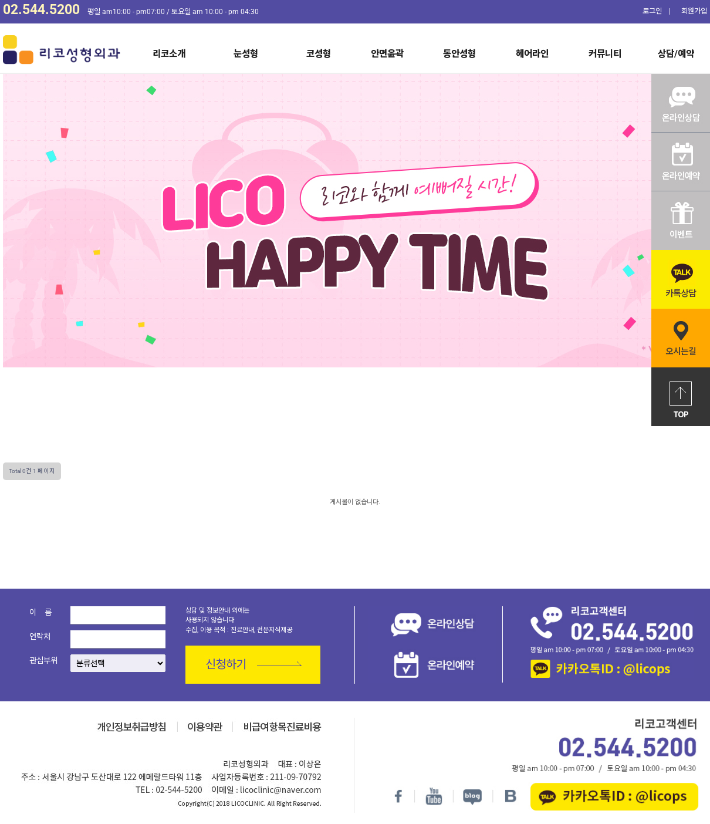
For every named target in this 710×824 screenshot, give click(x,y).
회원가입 (694, 11)
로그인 (652, 11)
